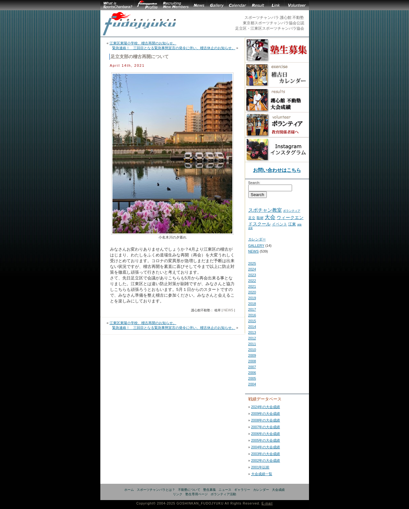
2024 (252, 269)
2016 (252, 315)
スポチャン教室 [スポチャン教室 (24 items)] (265, 210)
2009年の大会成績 (265, 413)
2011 (252, 344)
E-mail (267, 503)
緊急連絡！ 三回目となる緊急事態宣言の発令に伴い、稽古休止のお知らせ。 (173, 48)
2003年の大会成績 (265, 454)
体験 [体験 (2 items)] (299, 225)
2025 (252, 263)
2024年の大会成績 (265, 407)
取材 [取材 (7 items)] (260, 218)
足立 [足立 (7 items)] (251, 218)
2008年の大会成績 (265, 420)
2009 (252, 355)
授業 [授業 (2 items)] (250, 228)
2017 (252, 309)
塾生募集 (209, 489)
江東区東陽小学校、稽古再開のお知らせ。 (143, 43)
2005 (252, 378)
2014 (252, 327)
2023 (252, 275)
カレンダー (257, 239)
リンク (177, 494)
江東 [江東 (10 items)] (292, 224)
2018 (252, 304)
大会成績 (278, 489)
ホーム (129, 489)
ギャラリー (242, 489)
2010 (252, 350)
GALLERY (256, 245)
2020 (252, 292)
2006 (252, 373)
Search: (254, 183)
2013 (252, 332)
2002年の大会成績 (265, 460)
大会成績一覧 (261, 474)
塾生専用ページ (196, 494)
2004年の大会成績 (265, 447)
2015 (252, 321)
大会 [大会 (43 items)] (270, 217)
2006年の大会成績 (265, 434)
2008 (252, 361)
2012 (252, 338)
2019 (252, 298)
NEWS (228, 310)
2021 (252, 286)
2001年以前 (260, 467)
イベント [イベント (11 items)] (279, 224)
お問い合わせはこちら (277, 170)
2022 (252, 281)
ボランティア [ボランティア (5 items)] (291, 210)
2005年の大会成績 (265, 440)
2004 (252, 384)
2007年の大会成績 (265, 427)
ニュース (225, 489)
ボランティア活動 (223, 494)
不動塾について (189, 489)
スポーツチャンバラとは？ (156, 489)
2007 (252, 367)
